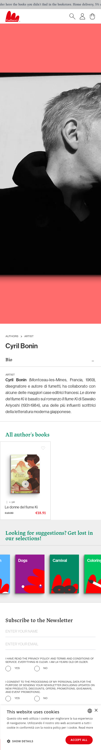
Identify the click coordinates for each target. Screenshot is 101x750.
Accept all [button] (79, 740)
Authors (11, 336)
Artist (29, 336)
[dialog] (50, 727)
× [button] (96, 710)
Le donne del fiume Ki (21, 507)
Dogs (27, 560)
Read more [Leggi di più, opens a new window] (86, 728)
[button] (20, 741)
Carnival (64, 560)
